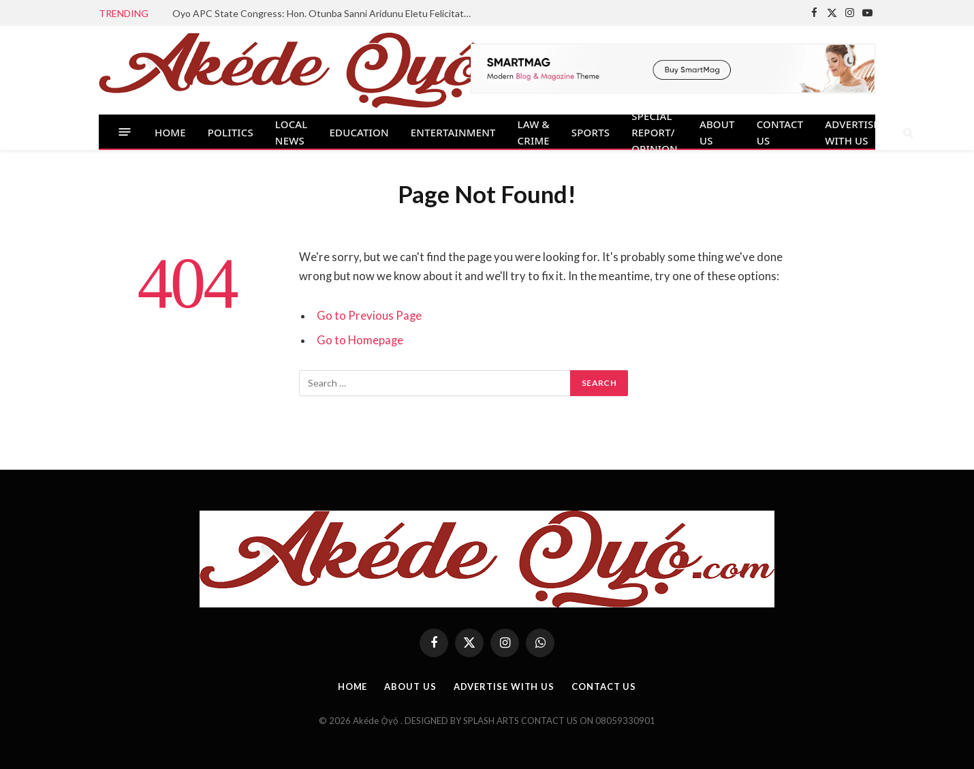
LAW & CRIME (534, 132)
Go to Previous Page (369, 315)
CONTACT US (780, 132)
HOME (170, 132)
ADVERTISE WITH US (852, 132)
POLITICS (230, 132)
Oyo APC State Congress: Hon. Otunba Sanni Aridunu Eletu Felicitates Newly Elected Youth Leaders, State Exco (325, 13)
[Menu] (125, 132)
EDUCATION (359, 132)
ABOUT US (717, 132)
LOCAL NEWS (291, 132)
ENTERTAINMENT (453, 132)
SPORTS (590, 132)
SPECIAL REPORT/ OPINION (654, 132)
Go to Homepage (360, 340)
